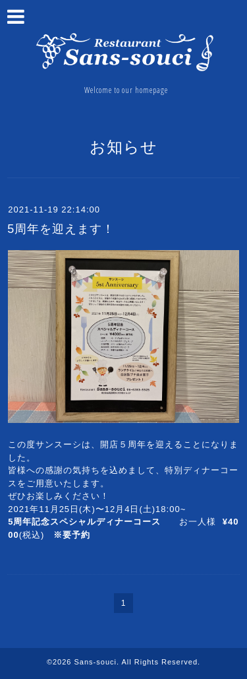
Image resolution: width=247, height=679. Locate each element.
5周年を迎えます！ (61, 229)
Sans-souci (95, 662)
